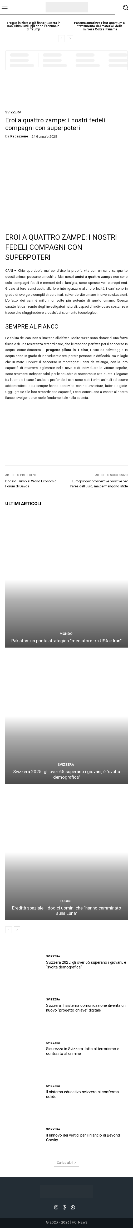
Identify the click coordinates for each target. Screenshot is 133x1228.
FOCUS (65, 901)
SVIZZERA (13, 112)
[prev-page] (61, 38)
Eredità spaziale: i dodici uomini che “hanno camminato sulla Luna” (66, 910)
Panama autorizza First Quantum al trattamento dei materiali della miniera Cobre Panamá (99, 26)
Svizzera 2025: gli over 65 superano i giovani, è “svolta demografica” (66, 774)
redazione (19, 136)
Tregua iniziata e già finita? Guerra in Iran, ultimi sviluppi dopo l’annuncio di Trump (33, 26)
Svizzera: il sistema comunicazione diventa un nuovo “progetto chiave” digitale (86, 1008)
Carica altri (66, 1163)
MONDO (66, 633)
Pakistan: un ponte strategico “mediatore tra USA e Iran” (66, 640)
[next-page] (70, 38)
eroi (124, 283)
